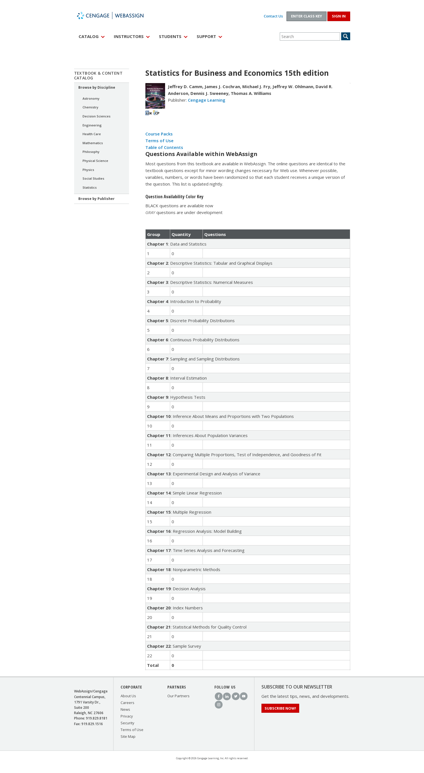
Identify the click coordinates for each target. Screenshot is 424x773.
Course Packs (159, 134)
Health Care (92, 134)
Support (206, 36)
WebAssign (116, 15)
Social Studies (93, 178)
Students (170, 36)
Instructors (129, 36)
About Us (128, 695)
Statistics (90, 187)
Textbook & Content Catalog (98, 75)
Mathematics (93, 143)
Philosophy (91, 152)
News (125, 709)
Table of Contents (164, 147)
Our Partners (178, 695)
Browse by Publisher (96, 198)
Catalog (89, 36)
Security (127, 722)
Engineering (92, 125)
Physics (88, 170)
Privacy (127, 716)
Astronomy (91, 98)
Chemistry (90, 107)
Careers (127, 702)
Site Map (128, 736)
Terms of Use (159, 140)
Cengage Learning (206, 100)
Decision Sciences (96, 116)
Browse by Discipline (96, 87)
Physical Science (95, 161)
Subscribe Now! (280, 708)
